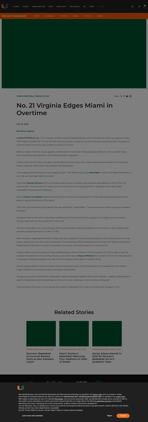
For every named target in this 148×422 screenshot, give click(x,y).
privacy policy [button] (97, 394)
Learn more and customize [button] (32, 416)
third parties (59, 399)
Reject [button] (109, 416)
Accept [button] (123, 416)
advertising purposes (104, 401)
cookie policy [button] (120, 397)
